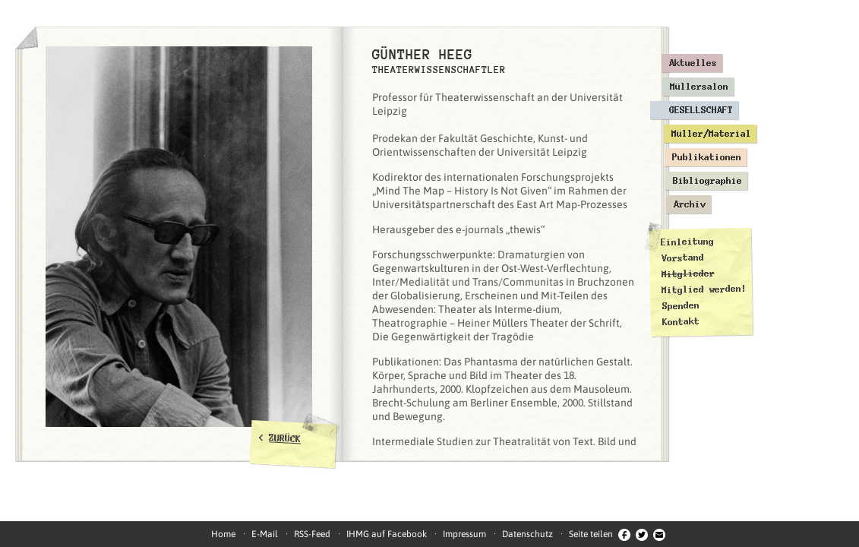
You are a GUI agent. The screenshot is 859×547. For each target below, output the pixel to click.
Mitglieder (688, 274)
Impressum (464, 534)
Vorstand (682, 258)
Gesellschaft (701, 110)
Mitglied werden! (704, 289)
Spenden (680, 305)
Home (223, 534)
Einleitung (687, 242)
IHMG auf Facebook (386, 534)
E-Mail (264, 534)
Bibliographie (707, 180)
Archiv (690, 204)
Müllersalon (699, 86)
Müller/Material (711, 133)
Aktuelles (693, 63)
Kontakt (681, 321)
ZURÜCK (285, 438)
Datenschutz (527, 534)
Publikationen (706, 157)
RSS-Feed (312, 534)
